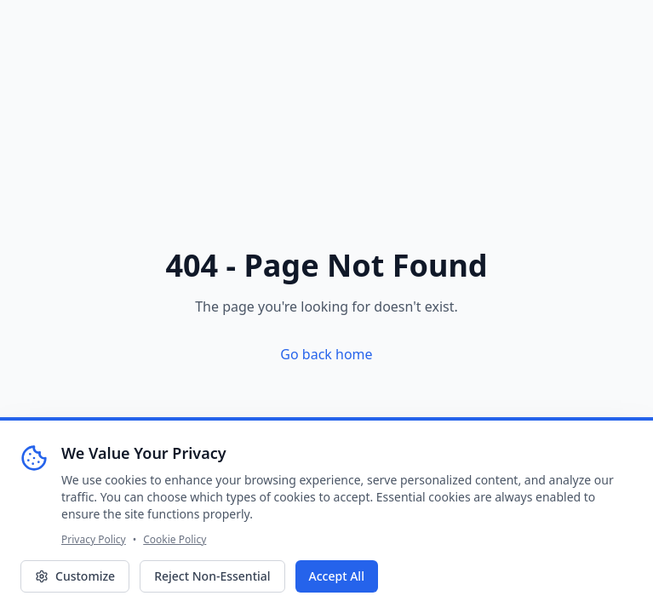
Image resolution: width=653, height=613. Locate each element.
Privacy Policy (93, 540)
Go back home (326, 354)
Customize (75, 576)
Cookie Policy (174, 540)
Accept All (336, 576)
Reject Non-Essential (212, 576)
